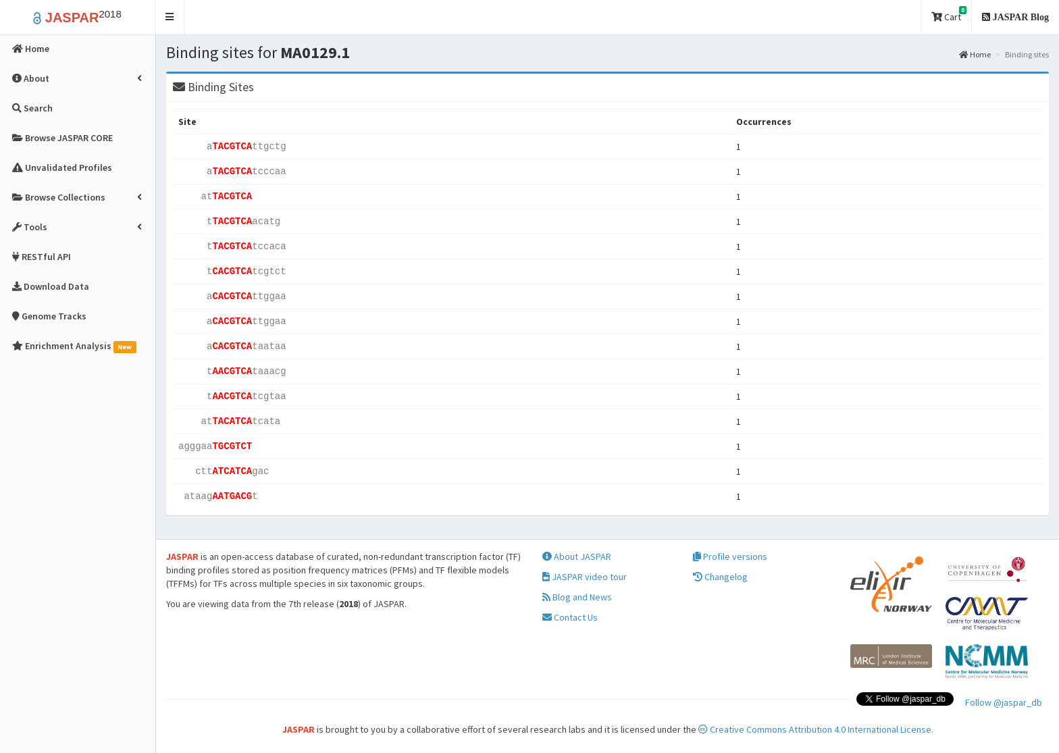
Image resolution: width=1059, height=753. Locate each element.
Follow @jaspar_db (1003, 702)
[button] (169, 17)
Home (975, 54)
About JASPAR (576, 556)
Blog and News (577, 597)
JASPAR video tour (584, 577)
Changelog (720, 577)
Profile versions (730, 556)
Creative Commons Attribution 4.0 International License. (815, 729)
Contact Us (570, 617)
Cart (948, 14)
